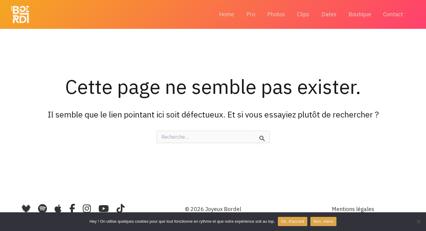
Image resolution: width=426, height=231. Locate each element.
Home (233, 14)
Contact (394, 14)
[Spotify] (42, 208)
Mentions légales (353, 209)
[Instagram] (88, 208)
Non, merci (323, 221)
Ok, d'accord (292, 221)
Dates (331, 14)
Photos (281, 14)
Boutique (361, 14)
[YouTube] (104, 208)
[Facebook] (73, 208)
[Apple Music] (59, 208)
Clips (307, 14)
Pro (256, 14)
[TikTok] (121, 208)
